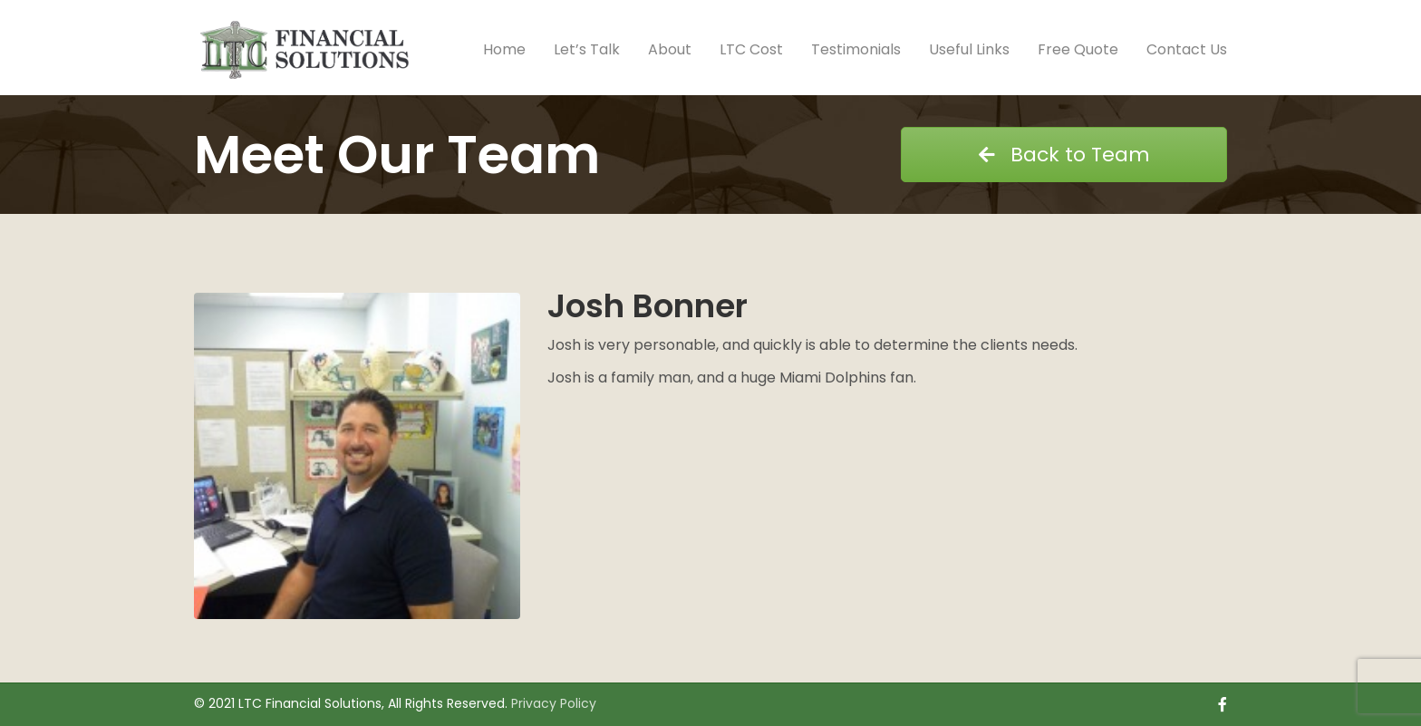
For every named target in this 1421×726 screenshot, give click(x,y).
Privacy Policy (553, 703)
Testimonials (856, 49)
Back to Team (1064, 154)
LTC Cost (751, 49)
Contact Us (1186, 49)
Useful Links (969, 49)
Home (504, 49)
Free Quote (1078, 49)
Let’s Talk (587, 49)
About (669, 49)
